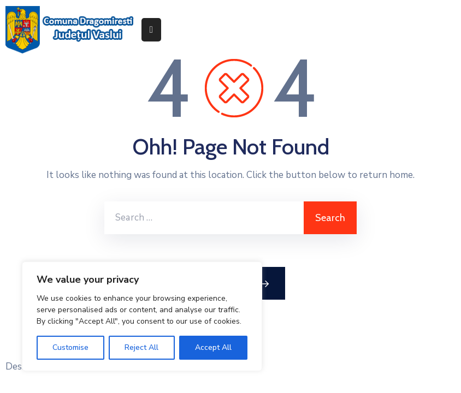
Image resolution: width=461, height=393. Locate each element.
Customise (70, 347)
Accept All (213, 347)
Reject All (141, 347)
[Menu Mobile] (151, 29)
